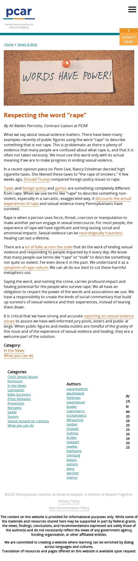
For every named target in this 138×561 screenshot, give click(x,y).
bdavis (72, 459)
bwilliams (74, 451)
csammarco (76, 411)
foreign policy (34, 188)
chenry (72, 477)
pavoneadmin (77, 389)
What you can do (19, 355)
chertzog (73, 455)
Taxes (9, 188)
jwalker (72, 446)
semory (72, 464)
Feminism (15, 381)
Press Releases (19, 399)
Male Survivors (19, 394)
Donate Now (128, 36)
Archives (128, 404)
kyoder (72, 406)
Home (9, 44)
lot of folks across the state (48, 246)
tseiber (72, 424)
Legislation (15, 390)
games (61, 188)
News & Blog (27, 44)
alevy (71, 468)
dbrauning (75, 420)
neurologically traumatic (100, 232)
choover (73, 428)
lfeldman (74, 397)
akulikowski (75, 393)
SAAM (12, 412)
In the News (14, 350)
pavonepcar (76, 402)
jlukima (72, 433)
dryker (72, 437)
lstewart (73, 442)
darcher (73, 473)
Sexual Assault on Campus (28, 421)
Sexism (13, 416)
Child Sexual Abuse (22, 376)
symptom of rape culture (26, 267)
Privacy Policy (69, 501)
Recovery (14, 407)
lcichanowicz (76, 415)
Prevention (15, 403)
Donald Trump (37, 179)
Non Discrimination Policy (69, 508)
